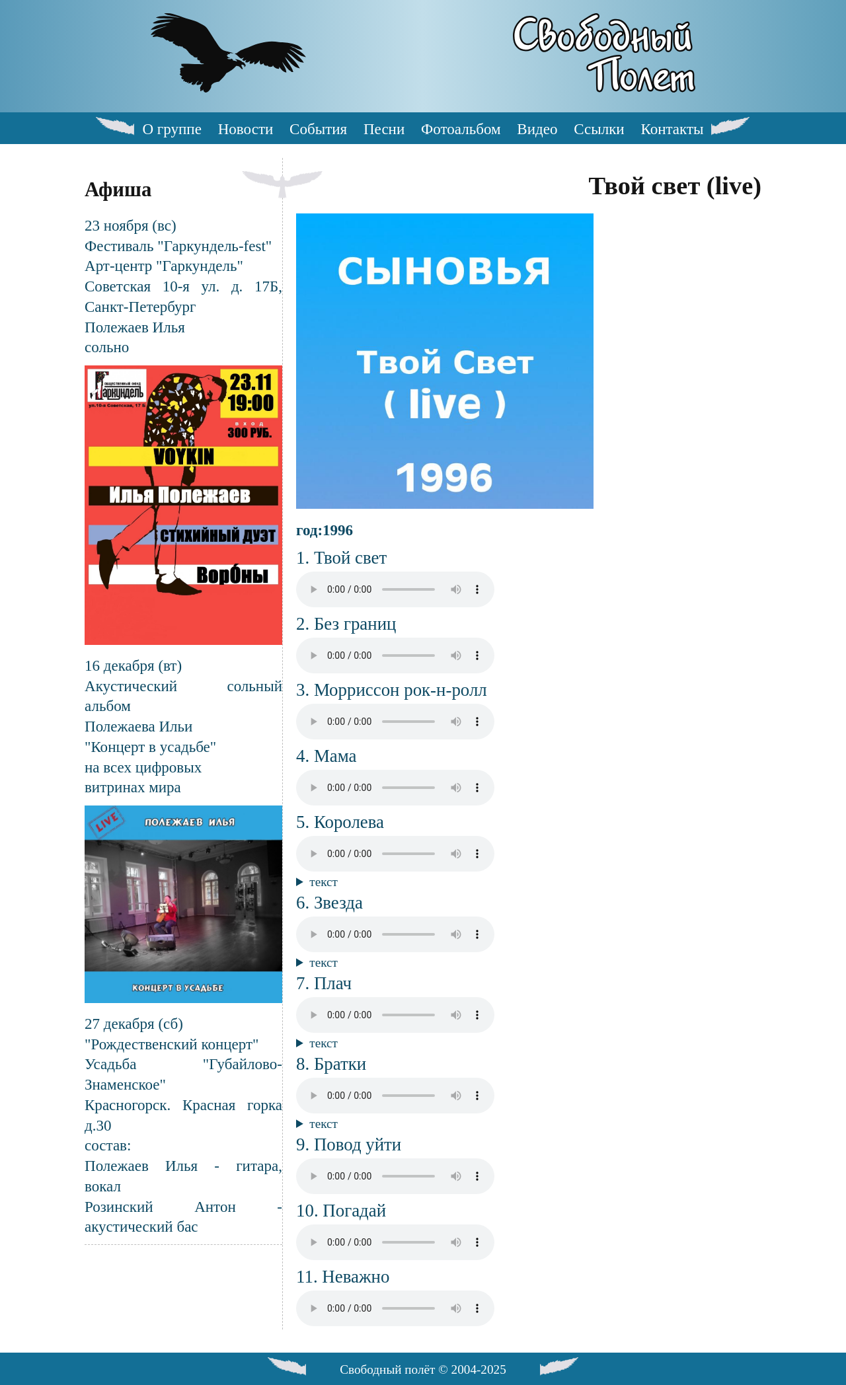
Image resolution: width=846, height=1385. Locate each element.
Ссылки (599, 128)
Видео (537, 128)
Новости (246, 128)
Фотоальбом (460, 128)
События (318, 128)
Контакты (671, 128)
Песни (384, 128)
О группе (171, 128)
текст (323, 882)
